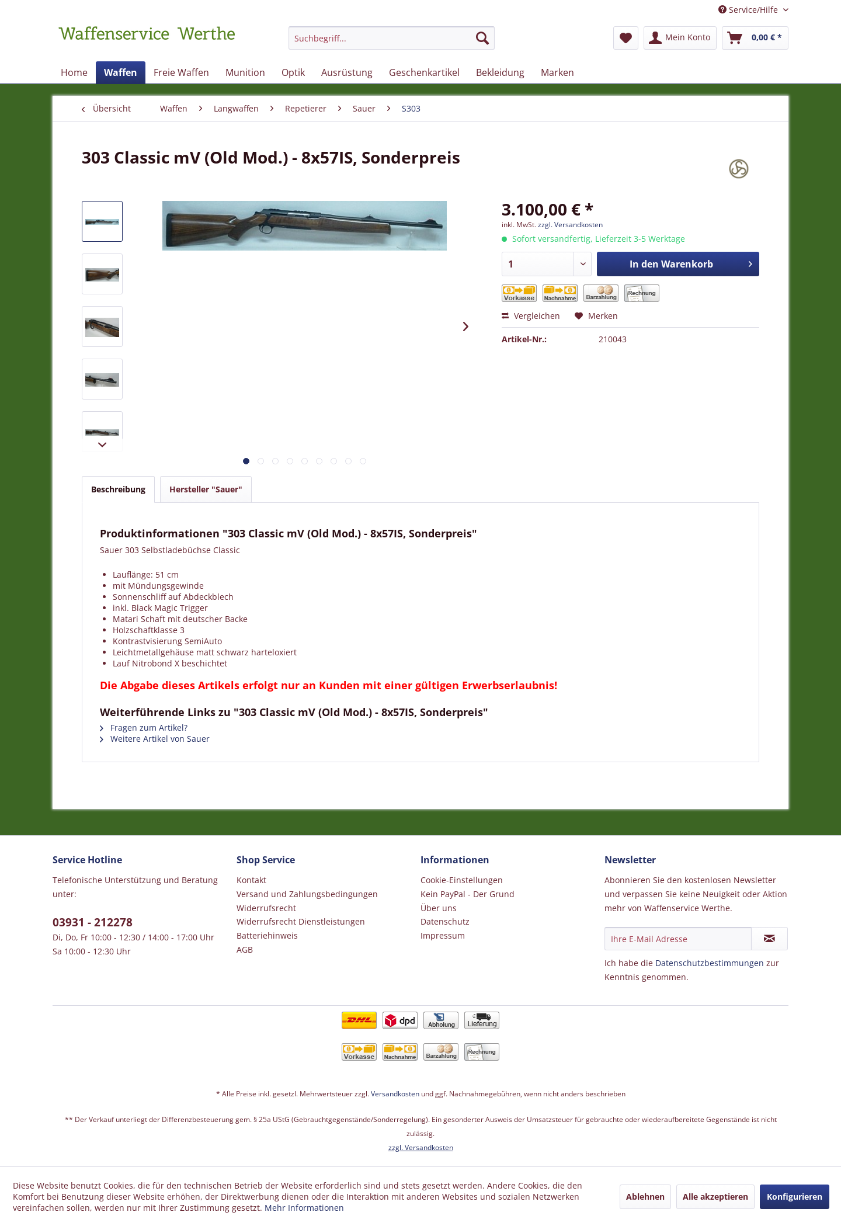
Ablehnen (645, 1196)
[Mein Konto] (680, 38)
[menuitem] (392, 43)
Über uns (438, 908)
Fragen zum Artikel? (143, 727)
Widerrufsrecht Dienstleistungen (301, 921)
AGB (245, 949)
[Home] (74, 72)
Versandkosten (395, 1094)
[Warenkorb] (755, 38)
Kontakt (251, 879)
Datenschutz (445, 921)
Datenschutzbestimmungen (709, 962)
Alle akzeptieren (715, 1196)
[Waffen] (120, 72)
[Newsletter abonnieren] (769, 938)
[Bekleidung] (500, 72)
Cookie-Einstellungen (461, 879)
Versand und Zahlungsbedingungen (307, 893)
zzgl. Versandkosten (570, 225)
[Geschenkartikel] (424, 72)
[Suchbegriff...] (392, 38)
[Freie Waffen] (181, 72)
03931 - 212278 (93, 922)
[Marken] (557, 72)
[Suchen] (482, 38)
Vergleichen (531, 315)
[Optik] (293, 72)
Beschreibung (118, 489)
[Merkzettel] (625, 38)
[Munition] (245, 72)
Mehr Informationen (304, 1207)
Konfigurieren (794, 1196)
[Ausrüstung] (347, 72)
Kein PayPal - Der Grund (467, 893)
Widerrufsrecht (266, 908)
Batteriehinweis (267, 935)
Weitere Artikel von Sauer (155, 738)
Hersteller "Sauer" (205, 489)
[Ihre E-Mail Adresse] (678, 938)
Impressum (442, 935)
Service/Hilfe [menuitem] (749, 9)
